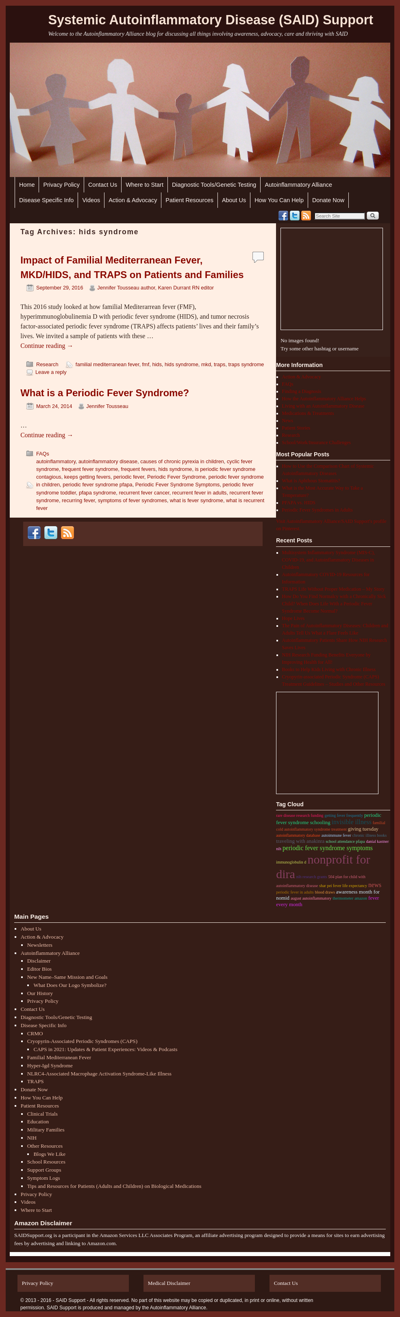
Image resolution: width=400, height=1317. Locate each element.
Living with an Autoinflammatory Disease (323, 406)
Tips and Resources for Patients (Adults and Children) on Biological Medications (114, 1186)
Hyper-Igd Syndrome (50, 1065)
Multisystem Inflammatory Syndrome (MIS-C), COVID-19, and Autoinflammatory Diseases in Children (328, 560)
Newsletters (39, 945)
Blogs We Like (49, 1154)
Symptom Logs (43, 1178)
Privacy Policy (61, 184)
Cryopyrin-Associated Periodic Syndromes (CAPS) (82, 1041)
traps (219, 364)
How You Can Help (279, 200)
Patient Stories (296, 428)
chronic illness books (369, 835)
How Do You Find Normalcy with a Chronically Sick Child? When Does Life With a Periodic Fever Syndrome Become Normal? (334, 604)
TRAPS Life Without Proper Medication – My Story (333, 589)
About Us (234, 200)
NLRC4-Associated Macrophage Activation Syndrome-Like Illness (99, 1074)
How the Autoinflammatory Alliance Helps (324, 399)
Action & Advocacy (133, 200)
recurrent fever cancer (144, 493)
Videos (91, 200)
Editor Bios (39, 969)
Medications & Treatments (308, 413)
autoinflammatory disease (107, 461)
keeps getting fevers (87, 477)
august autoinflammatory (311, 898)
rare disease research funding (299, 815)
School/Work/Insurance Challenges (316, 442)
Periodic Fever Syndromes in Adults (317, 510)
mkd (206, 364)
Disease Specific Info (46, 200)
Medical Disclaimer (169, 1283)
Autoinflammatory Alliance (298, 184)
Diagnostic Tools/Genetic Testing (214, 184)
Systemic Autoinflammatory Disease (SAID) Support (210, 20)
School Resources (46, 1162)
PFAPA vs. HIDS (298, 502)
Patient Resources (189, 200)
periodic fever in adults (294, 892)
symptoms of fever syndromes (132, 500)
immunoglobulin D (291, 862)
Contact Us (102, 184)
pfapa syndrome (97, 493)
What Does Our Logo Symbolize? (69, 985)
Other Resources (45, 1146)
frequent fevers (138, 469)
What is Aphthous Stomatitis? (311, 481)
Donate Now (328, 200)
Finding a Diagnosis (302, 391)
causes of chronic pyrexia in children (182, 461)
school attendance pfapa (345, 841)
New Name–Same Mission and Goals (67, 977)
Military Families (46, 1130)
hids (156, 364)
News (287, 420)
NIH (32, 1138)
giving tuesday (363, 829)
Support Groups (44, 1170)
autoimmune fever (336, 835)
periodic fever (128, 477)
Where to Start (144, 184)
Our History (40, 993)
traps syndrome (246, 364)
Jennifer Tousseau (107, 406)
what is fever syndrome (196, 500)
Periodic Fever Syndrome (176, 477)
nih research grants (311, 876)
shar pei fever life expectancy (343, 885)
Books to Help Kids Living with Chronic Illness (329, 669)
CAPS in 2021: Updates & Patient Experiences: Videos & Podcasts (105, 1049)
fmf (146, 364)
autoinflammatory (56, 461)
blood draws (325, 892)
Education (38, 1121)
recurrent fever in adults (199, 493)
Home (27, 184)
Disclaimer (39, 961)
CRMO (35, 1033)
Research (47, 364)
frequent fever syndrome (90, 469)
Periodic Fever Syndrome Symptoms (177, 484)
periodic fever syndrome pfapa (98, 484)
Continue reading (46, 345)
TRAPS (35, 1081)
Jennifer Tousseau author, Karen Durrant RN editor (155, 288)
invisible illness (352, 821)
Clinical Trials (42, 1114)
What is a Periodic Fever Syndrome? (104, 392)
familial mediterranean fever (107, 364)
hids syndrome (181, 364)
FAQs (42, 454)
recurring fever (78, 500)
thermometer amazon (350, 898)
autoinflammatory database (298, 835)
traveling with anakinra (300, 841)
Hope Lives (293, 618)
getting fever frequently (344, 815)
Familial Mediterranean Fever (59, 1057)
